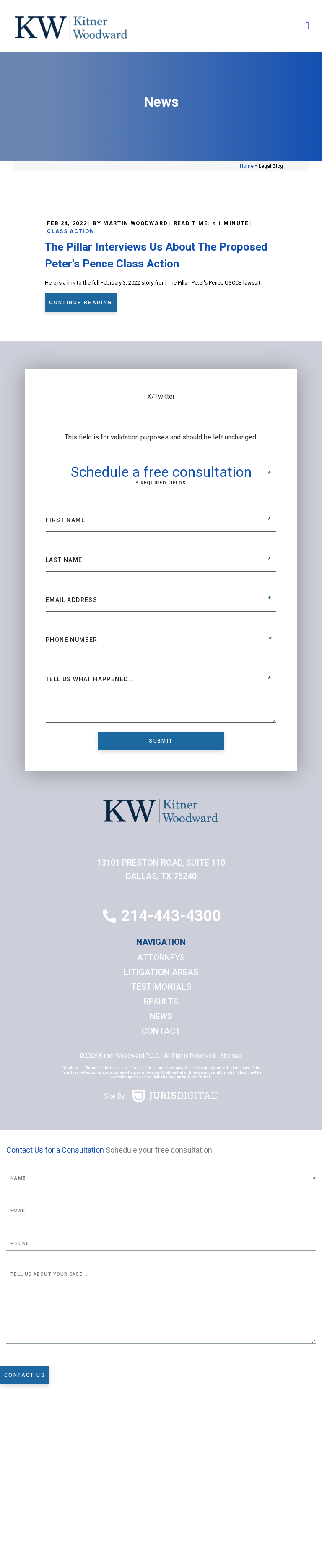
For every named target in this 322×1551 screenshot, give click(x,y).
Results (161, 1002)
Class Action (70, 231)
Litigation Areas (161, 972)
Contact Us (24, 1375)
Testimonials (161, 987)
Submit (161, 741)
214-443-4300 (171, 916)
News (161, 1016)
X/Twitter (161, 396)
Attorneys (161, 957)
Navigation (161, 942)
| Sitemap (229, 1055)
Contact (161, 1031)
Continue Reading (80, 303)
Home (247, 166)
